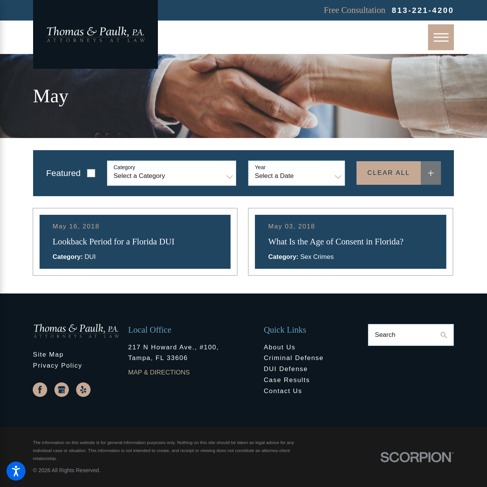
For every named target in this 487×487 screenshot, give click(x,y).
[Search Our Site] (444, 335)
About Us (280, 347)
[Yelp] (83, 389)
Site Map (48, 354)
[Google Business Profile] (61, 389)
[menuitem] (307, 347)
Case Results (287, 380)
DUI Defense (286, 369)
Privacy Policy (58, 365)
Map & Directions (159, 372)
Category (124, 167)
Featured (63, 173)
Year (260, 167)
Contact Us (283, 391)
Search (385, 334)
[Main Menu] (441, 37)
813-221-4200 (423, 10)
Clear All (388, 172)
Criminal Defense (294, 358)
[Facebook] (40, 389)
